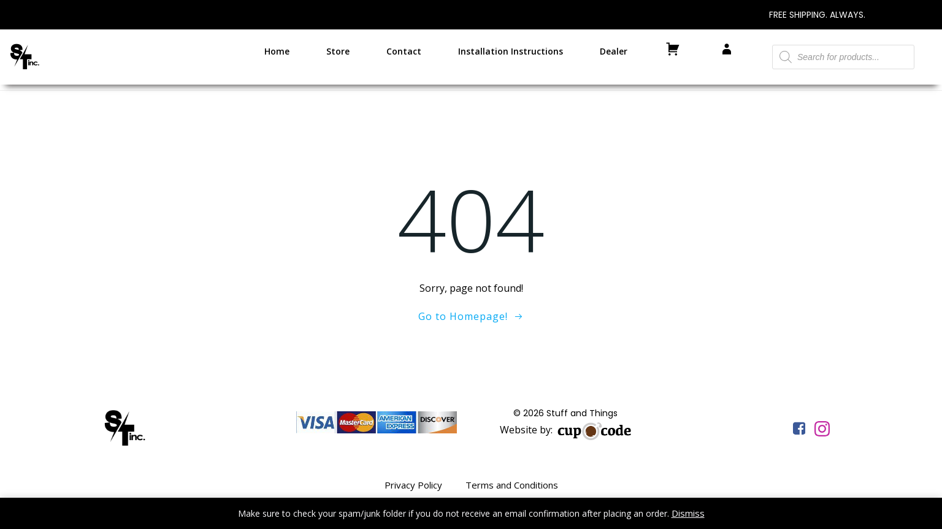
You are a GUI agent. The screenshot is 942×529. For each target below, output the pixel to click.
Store (338, 51)
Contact (403, 51)
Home (276, 51)
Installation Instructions (510, 51)
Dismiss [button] (688, 513)
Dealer (613, 51)
